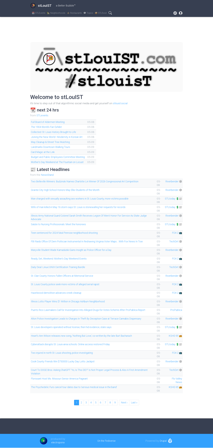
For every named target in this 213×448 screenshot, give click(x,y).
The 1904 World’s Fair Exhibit (48, 127)
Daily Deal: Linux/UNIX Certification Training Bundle (60, 267)
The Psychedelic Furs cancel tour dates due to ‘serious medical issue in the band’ (77, 387)
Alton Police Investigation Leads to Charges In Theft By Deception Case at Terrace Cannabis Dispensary (90, 318)
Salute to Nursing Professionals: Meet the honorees (61, 224)
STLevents (43, 115)
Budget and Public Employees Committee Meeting (60, 157)
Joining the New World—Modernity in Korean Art (59, 137)
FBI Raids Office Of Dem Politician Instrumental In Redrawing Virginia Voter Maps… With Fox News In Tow (91, 241)
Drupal (163, 441)
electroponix (58, 442)
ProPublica (175, 310)
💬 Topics (88, 13)
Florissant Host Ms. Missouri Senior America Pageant (62, 378)
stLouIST (41, 5)
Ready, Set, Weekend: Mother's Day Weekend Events (61, 258)
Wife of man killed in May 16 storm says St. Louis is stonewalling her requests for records (82, 207)
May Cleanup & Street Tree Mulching (52, 142)
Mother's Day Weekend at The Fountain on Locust (60, 162)
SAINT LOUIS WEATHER (106, 29)
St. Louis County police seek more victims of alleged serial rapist (68, 284)
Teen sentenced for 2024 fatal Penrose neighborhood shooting (67, 232)
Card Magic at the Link (44, 152)
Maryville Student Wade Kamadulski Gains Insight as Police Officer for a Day (74, 250)
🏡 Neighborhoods (56, 13)
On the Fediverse (106, 441)
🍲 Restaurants (74, 13)
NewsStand (47, 174)
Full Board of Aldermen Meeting (49, 122)
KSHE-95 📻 (175, 335)
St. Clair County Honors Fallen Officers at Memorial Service (65, 275)
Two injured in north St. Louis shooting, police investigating (65, 352)
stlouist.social (121, 103)
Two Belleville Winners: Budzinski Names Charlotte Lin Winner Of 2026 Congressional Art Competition (90, 181)
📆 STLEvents (38, 13)
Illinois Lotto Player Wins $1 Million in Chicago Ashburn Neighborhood (71, 301)
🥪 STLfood (100, 13)
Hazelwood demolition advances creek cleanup (58, 292)
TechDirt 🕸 (175, 241)
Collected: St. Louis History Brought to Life (55, 132)
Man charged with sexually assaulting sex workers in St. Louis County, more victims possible (84, 198)
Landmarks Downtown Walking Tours (52, 147)
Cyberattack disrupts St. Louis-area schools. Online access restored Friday (74, 344)
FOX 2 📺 (176, 232)
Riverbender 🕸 (173, 181)
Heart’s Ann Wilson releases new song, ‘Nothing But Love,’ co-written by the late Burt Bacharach (86, 335)
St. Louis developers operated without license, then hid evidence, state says (74, 327)
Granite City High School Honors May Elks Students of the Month (68, 190)
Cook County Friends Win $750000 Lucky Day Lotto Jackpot (66, 361)
